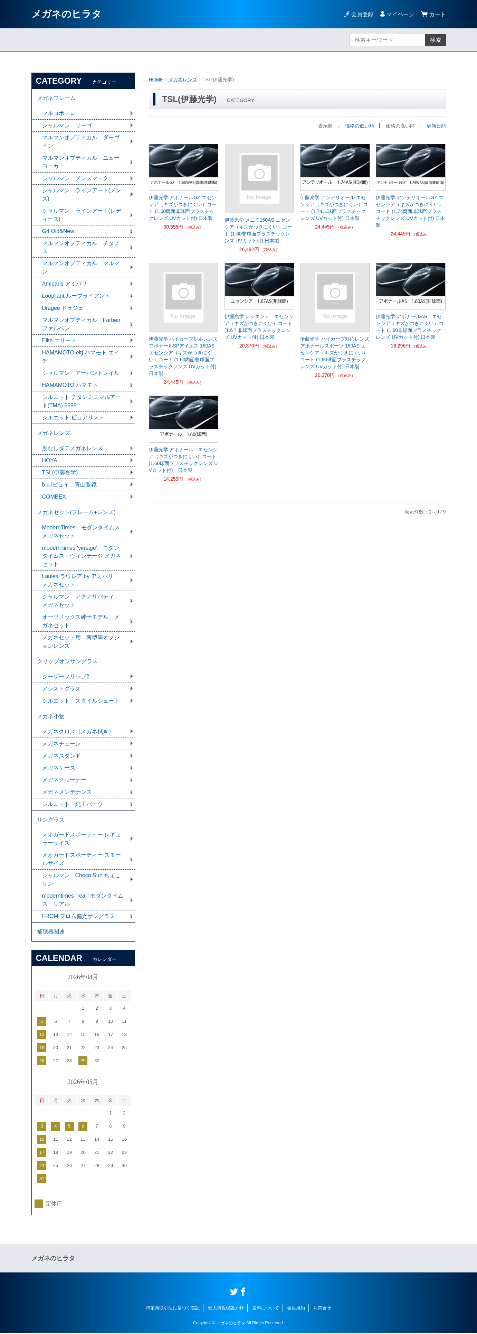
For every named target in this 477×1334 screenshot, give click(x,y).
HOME (156, 79)
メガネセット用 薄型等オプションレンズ (81, 642)
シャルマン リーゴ (67, 125)
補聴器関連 (51, 933)
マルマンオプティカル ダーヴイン (81, 142)
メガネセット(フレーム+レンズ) (76, 513)
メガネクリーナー (64, 781)
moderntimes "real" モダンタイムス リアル (82, 901)
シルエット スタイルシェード (81, 701)
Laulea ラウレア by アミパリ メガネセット (80, 581)
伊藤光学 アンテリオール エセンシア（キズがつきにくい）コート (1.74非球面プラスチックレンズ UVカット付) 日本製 (334, 208)
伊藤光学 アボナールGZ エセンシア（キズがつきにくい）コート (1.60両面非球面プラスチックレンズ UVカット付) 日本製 (183, 208)
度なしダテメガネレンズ (72, 449)
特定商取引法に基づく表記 (173, 1309)
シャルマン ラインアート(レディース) (81, 215)
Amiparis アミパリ (64, 284)
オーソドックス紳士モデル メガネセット (81, 622)
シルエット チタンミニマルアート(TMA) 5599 (81, 402)
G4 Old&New (58, 231)
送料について (265, 1309)
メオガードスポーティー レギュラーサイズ (81, 840)
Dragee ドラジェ (63, 308)
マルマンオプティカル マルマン (81, 268)
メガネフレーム (56, 98)
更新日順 (436, 126)
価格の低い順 (359, 126)
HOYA (49, 461)
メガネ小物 (51, 717)
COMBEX (54, 497)
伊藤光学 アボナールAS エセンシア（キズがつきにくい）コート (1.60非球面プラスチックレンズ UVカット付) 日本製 (409, 327)
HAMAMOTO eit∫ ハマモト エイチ (81, 357)
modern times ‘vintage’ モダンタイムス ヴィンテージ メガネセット (81, 556)
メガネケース (58, 768)
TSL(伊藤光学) (60, 473)
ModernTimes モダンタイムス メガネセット (83, 532)
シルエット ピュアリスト (73, 418)
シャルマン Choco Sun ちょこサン (81, 880)
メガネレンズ (182, 79)
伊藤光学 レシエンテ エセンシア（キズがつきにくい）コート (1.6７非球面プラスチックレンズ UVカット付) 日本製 (259, 327)
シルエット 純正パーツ (72, 805)
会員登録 (362, 14)
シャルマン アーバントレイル (81, 373)
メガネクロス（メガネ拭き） (78, 732)
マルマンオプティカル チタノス (81, 247)
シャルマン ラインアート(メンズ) (81, 194)
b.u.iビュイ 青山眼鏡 (69, 485)
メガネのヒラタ (66, 14)
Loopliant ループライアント (76, 296)
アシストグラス (61, 689)
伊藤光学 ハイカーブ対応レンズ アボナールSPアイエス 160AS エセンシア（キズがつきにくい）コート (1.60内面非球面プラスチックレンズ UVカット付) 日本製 (184, 356)
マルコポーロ (58, 113)
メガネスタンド (61, 756)
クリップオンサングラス (67, 662)
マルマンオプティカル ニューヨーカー (81, 162)
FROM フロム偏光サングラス (78, 917)
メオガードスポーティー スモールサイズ (81, 860)
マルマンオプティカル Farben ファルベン (81, 324)
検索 (435, 40)
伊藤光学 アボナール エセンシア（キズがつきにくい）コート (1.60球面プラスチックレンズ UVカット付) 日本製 (183, 460)
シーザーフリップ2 (65, 677)
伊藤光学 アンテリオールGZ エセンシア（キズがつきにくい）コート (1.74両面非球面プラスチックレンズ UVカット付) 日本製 (410, 211)
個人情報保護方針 (226, 1309)
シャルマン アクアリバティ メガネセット (81, 601)
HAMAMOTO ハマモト (73, 385)
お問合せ (322, 1309)
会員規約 (296, 1309)
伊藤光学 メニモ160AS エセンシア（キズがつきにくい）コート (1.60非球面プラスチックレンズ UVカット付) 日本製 (258, 230)
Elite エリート (59, 341)
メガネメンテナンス (67, 793)
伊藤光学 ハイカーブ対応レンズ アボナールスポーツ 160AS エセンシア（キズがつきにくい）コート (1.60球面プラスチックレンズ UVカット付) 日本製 (335, 352)
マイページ (400, 14)
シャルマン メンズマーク (75, 178)
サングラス (51, 820)
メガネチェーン (61, 744)
